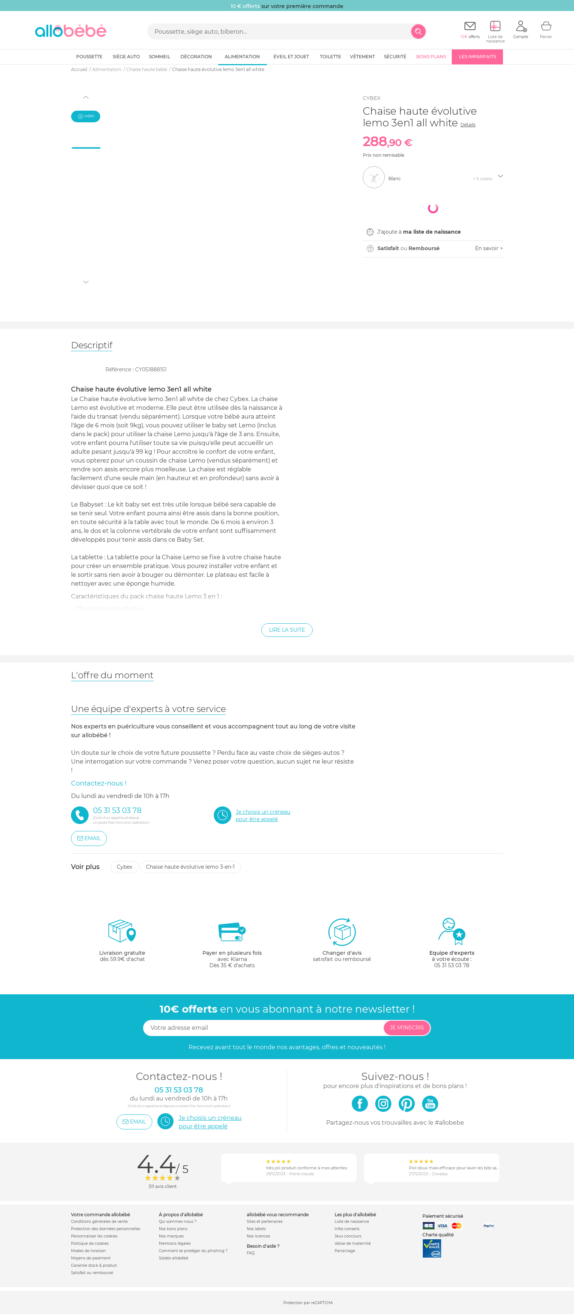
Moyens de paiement (91, 1258)
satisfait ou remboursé (342, 939)
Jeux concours (348, 1236)
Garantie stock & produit (94, 1265)
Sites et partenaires (265, 1221)
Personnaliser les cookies (94, 1236)
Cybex (124, 867)
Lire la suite (287, 630)
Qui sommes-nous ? (178, 1221)
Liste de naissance (352, 1221)
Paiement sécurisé (442, 1216)
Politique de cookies (90, 1243)
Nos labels (256, 1228)
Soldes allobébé (173, 1258)
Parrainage (345, 1250)
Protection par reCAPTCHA (308, 1302)
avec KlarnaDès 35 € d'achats (232, 943)
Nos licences (258, 1236)
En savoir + (489, 248)
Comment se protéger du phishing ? (193, 1250)
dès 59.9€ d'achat (122, 943)
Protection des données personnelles (105, 1228)
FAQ (250, 1253)
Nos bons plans (173, 1228)
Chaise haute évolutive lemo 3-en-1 (190, 867)
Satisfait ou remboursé (92, 1272)
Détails (468, 124)
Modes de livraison (88, 1250)
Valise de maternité (353, 1243)
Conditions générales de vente (99, 1221)
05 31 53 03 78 (451, 965)
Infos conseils (347, 1228)
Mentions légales (175, 1243)
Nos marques (171, 1236)
